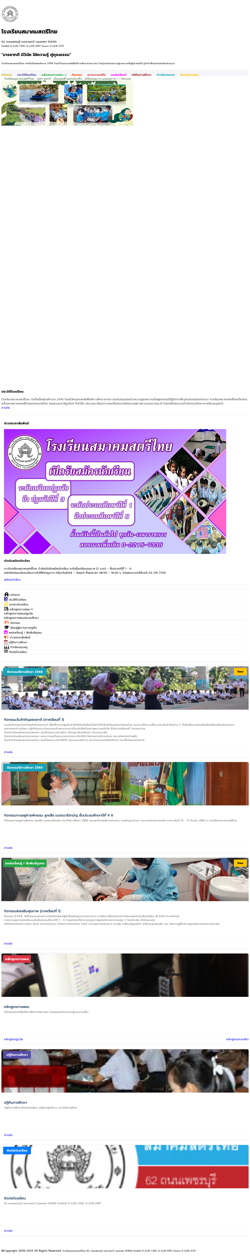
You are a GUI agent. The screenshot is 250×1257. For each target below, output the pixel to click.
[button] (18, 609)
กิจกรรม (77, 75)
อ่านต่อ (5, 408)
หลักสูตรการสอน (53, 75)
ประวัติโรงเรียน (26, 75)
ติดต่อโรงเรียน (189, 75)
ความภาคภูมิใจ (96, 75)
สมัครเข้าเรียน (12, 580)
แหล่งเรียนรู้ (118, 75)
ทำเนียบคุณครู (166, 75)
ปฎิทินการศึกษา (141, 75)
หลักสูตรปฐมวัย (13, 1039)
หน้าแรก (6, 75)
